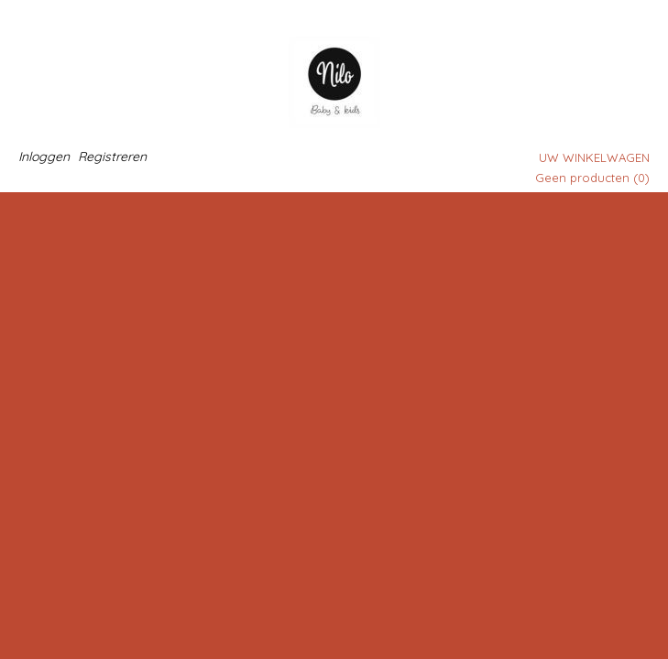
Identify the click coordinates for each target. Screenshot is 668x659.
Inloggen (44, 156)
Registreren (112, 156)
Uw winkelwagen (594, 157)
